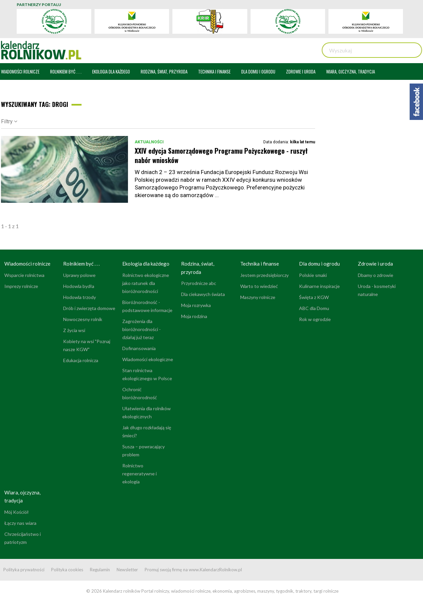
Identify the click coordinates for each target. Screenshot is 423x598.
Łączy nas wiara (20, 523)
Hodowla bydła (78, 286)
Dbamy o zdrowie (375, 275)
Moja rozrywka (196, 305)
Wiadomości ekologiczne (147, 359)
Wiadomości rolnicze (27, 264)
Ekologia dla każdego (145, 264)
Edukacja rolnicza (80, 360)
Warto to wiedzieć (259, 286)
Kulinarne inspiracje (319, 286)
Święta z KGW (314, 297)
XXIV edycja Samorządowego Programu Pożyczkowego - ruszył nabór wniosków (221, 155)
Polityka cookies (67, 569)
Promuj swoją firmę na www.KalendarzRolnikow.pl (193, 569)
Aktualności (149, 142)
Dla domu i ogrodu (319, 264)
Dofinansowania (139, 348)
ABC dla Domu (314, 308)
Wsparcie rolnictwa (24, 275)
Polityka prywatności (23, 569)
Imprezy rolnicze (21, 286)
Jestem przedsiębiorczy (264, 275)
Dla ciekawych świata (203, 294)
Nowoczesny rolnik (82, 319)
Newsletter (127, 569)
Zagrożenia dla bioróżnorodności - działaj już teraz (141, 329)
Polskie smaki (313, 275)
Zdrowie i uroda (375, 264)
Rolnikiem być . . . (81, 264)
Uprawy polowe (79, 275)
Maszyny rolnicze (257, 297)
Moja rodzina (194, 316)
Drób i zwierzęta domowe (89, 308)
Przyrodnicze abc (198, 283)
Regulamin (100, 569)
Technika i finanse (259, 264)
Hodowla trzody (79, 297)
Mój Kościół (16, 512)
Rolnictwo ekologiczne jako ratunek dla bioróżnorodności (145, 283)
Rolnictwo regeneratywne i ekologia (139, 473)
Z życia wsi (74, 330)
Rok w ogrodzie (315, 319)
